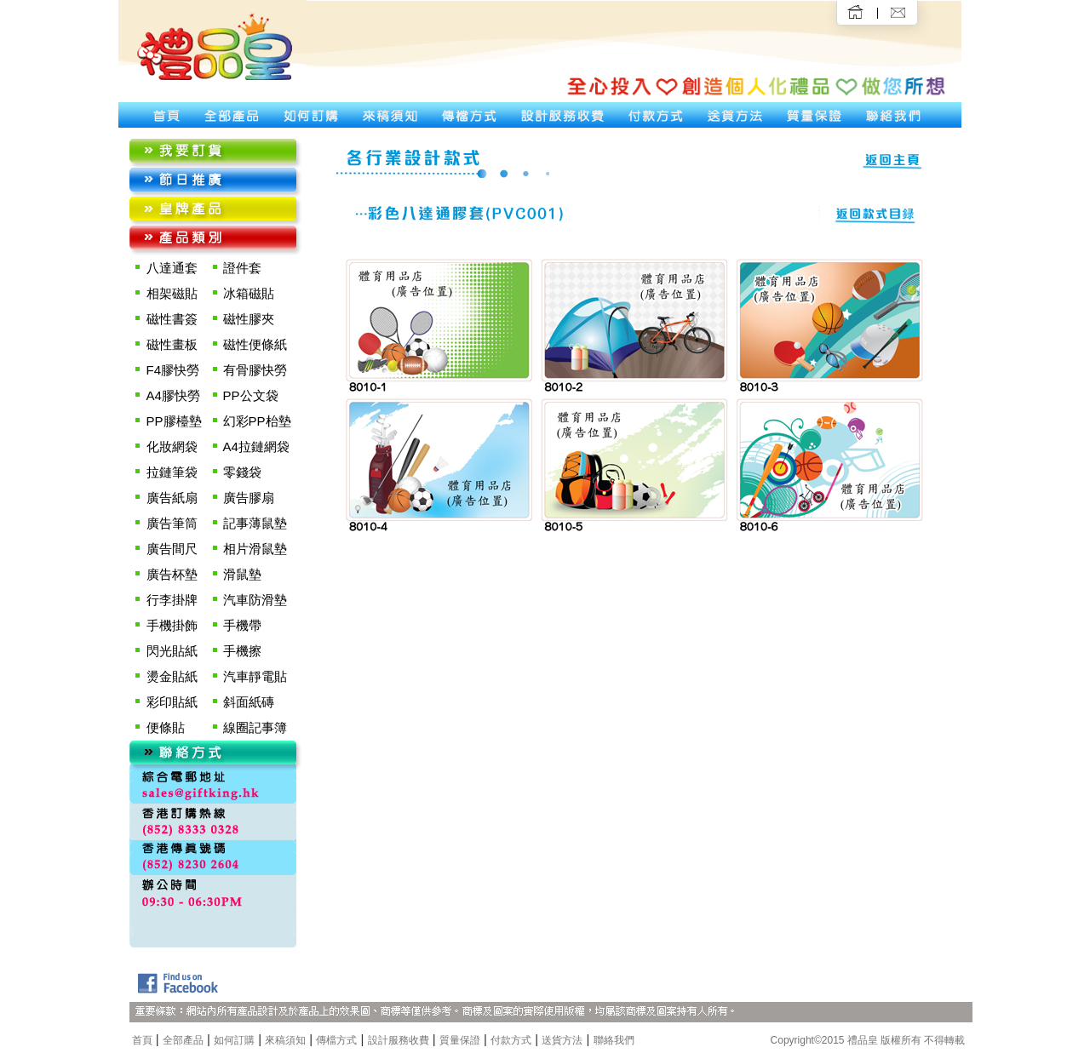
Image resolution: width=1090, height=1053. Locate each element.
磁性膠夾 (248, 319)
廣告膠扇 (248, 497)
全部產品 (183, 1040)
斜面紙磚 (248, 702)
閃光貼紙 (172, 651)
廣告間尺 (172, 548)
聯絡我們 (614, 1040)
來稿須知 (285, 1040)
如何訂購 (234, 1040)
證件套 (242, 267)
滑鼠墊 (242, 574)
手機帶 (242, 625)
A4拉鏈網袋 (256, 446)
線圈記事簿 (255, 727)
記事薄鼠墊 (255, 523)
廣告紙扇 (172, 497)
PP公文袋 (250, 395)
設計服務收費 (398, 1040)
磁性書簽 (172, 319)
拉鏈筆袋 (172, 472)
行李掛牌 (172, 599)
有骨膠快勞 (255, 370)
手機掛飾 (172, 625)
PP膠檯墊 (174, 421)
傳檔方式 (336, 1040)
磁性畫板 (172, 344)
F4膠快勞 (173, 370)
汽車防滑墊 (255, 599)
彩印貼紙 (172, 702)
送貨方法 (562, 1040)
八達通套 (172, 267)
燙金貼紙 (172, 676)
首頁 (142, 1040)
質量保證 (459, 1040)
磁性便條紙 (255, 344)
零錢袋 (242, 472)
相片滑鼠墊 (255, 548)
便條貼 (165, 727)
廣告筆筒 (172, 523)
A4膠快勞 (173, 395)
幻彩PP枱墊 (257, 421)
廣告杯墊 (172, 574)
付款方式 (510, 1040)
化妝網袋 (172, 446)
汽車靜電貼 (255, 676)
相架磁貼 (172, 293)
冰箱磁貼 (248, 293)
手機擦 (242, 651)
